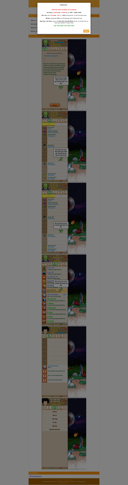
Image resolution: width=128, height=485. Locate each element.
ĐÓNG (86, 31)
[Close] (88, 5)
